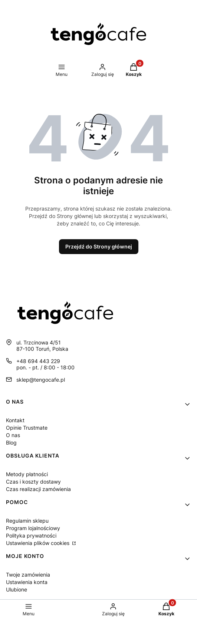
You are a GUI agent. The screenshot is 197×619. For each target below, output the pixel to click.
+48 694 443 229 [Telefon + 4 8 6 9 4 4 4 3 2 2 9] (38, 361)
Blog (11, 442)
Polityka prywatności (31, 535)
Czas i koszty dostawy (33, 481)
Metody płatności (27, 474)
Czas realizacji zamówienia (38, 489)
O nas (13, 435)
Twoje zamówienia (28, 574)
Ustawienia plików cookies (38, 543)
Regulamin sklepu (27, 520)
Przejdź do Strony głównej (98, 246)
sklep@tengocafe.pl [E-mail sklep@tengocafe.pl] (40, 379)
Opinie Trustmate (26, 427)
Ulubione (16, 589)
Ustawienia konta (26, 582)
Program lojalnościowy (33, 528)
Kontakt (15, 420)
